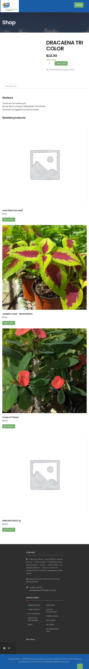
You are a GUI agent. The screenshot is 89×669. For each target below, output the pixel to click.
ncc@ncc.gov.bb (35, 587)
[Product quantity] (50, 63)
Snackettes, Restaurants (33, 619)
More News (30, 639)
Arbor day (50, 605)
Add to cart (61, 63)
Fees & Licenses (34, 614)
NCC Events (50, 620)
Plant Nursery (34, 609)
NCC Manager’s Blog (52, 630)
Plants (72, 70)
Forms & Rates (52, 616)
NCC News (50, 625)
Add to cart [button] (8, 219)
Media (30, 625)
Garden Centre (34, 605)
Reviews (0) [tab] (11, 86)
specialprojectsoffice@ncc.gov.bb (42, 590)
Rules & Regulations (51, 611)
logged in (19, 109)
